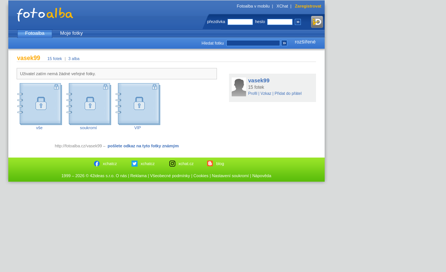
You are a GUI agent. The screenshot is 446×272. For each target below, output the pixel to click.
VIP (137, 127)
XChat (282, 6)
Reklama (138, 175)
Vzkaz (265, 93)
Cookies (201, 175)
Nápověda (261, 175)
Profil (252, 93)
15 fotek (54, 58)
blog (220, 163)
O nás (121, 175)
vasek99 (259, 80)
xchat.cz (186, 163)
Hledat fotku (212, 43)
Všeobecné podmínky (170, 175)
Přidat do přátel (288, 93)
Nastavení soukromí (230, 175)
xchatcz (110, 163)
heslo (260, 21)
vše (39, 127)
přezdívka (216, 21)
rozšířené (305, 42)
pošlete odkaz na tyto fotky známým (143, 146)
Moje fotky (71, 33)
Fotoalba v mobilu (253, 6)
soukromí (88, 127)
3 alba (74, 58)
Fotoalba (34, 33)
